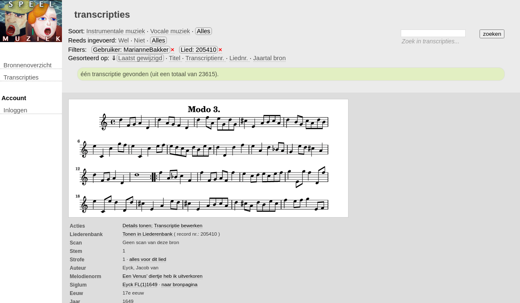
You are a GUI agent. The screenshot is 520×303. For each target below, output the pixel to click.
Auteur (78, 268)
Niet (139, 40)
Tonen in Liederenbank (148, 234)
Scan (76, 243)
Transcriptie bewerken (178, 225)
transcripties (20, 77)
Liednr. (239, 58)
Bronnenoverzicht (27, 65)
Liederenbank (86, 234)
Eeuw (76, 293)
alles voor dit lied (147, 259)
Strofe (77, 260)
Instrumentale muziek (115, 31)
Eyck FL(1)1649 (140, 284)
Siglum (78, 285)
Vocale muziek (170, 31)
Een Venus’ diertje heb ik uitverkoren (163, 276)
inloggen (15, 110)
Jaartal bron (269, 58)
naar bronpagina (179, 284)
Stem (76, 251)
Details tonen (137, 225)
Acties (77, 226)
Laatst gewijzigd (140, 58)
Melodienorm (86, 276)
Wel (123, 40)
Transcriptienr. (205, 58)
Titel (175, 58)
